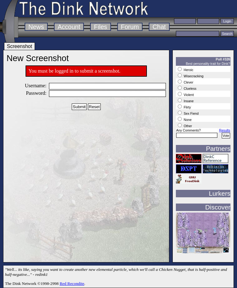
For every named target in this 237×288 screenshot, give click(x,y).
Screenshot (19, 46)
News (36, 26)
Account (69, 26)
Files (100, 26)
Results (224, 130)
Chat (159, 26)
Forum (130, 26)
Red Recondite (72, 283)
